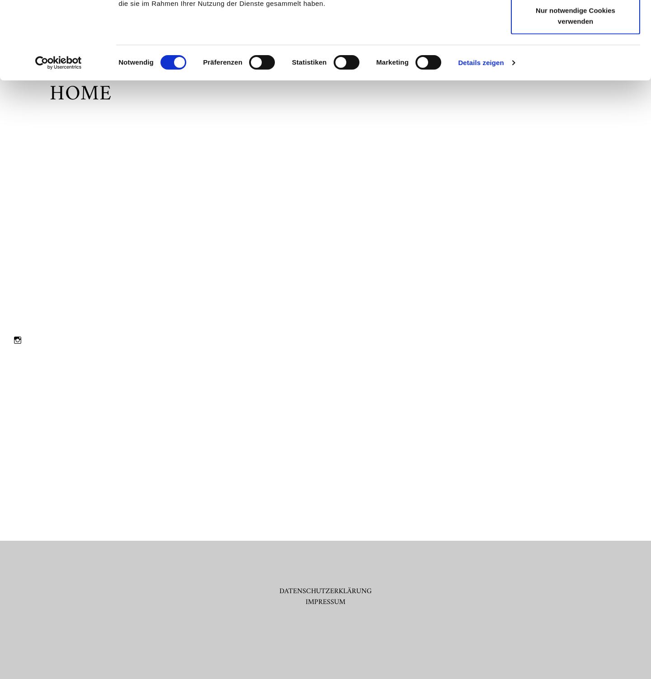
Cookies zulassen (575, 24)
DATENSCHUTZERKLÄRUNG (325, 591)
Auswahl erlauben (575, 53)
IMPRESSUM (325, 602)
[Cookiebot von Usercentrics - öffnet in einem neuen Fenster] (58, 135)
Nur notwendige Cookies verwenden (575, 88)
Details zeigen (481, 135)
